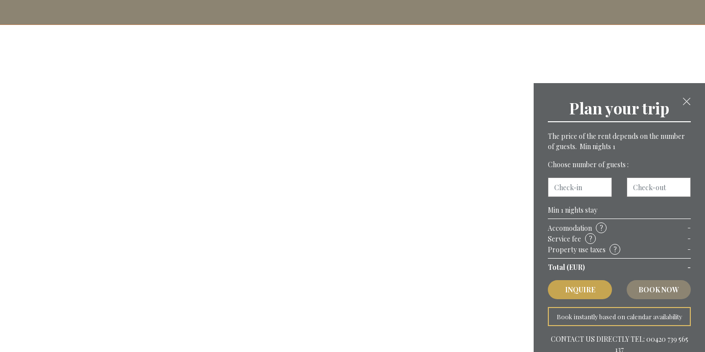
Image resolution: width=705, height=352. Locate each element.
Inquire (580, 289)
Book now (658, 289)
